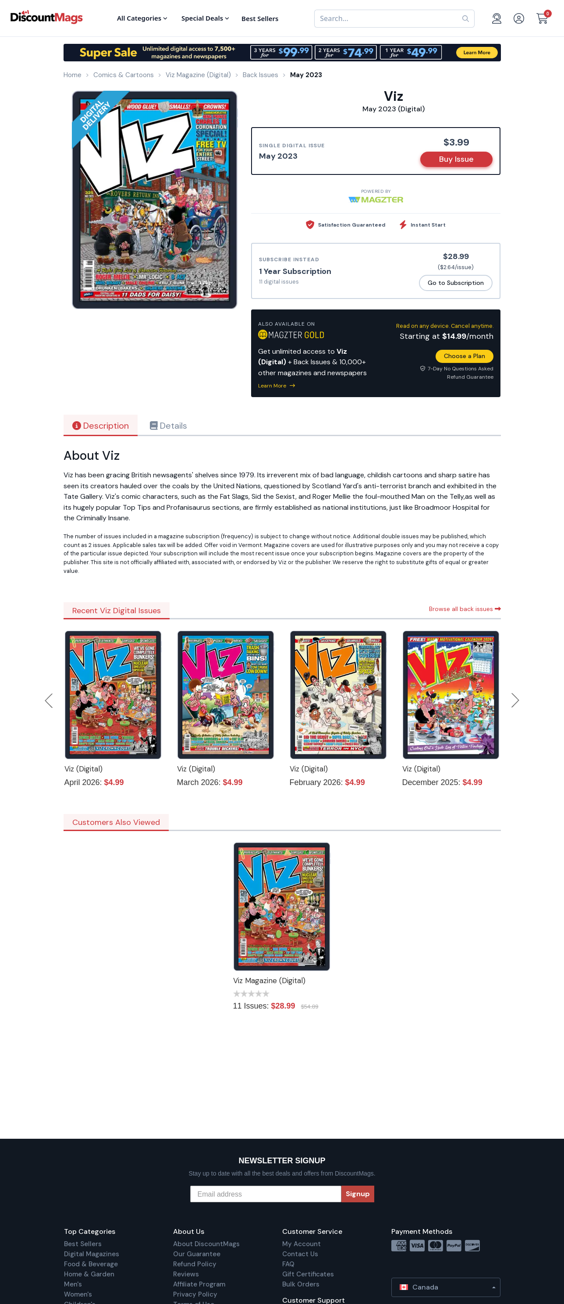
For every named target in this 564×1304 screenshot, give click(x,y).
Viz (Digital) (83, 769)
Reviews (186, 1274)
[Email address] (265, 1194)
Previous (49, 700)
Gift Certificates (308, 1274)
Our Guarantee (196, 1254)
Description (100, 425)
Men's (73, 1284)
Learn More (276, 385)
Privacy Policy (195, 1294)
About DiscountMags (206, 1244)
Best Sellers (83, 1244)
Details (168, 425)
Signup (358, 1193)
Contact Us (300, 1254)
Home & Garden (89, 1274)
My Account (301, 1244)
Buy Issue (456, 159)
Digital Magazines (91, 1254)
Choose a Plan (464, 356)
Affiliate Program (199, 1284)
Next (515, 700)
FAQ (288, 1264)
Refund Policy (194, 1264)
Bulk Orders (300, 1284)
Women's (78, 1294)
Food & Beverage (91, 1264)
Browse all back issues (465, 609)
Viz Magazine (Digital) (269, 980)
